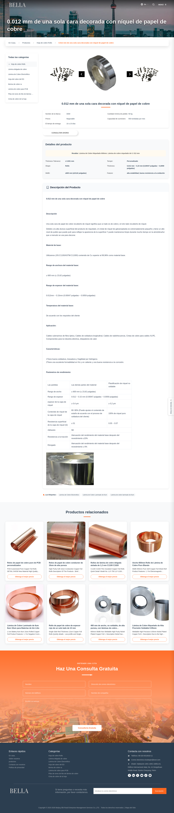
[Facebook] (129, 775)
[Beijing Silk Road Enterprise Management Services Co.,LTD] (20, 791)
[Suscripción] (159, 791)
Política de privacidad (16, 767)
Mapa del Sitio (130, 808)
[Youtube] (141, 775)
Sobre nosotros (14, 759)
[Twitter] (137, 775)
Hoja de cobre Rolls (56, 756)
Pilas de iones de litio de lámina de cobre (63, 773)
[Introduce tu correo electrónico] (123, 791)
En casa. (12, 756)
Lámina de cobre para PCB (58, 770)
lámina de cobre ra (55, 767)
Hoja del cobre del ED (56, 765)
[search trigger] (153, 4)
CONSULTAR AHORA (60, 133)
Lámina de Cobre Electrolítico (59, 761)
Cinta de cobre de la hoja (58, 776)
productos (12, 761)
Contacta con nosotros (17, 765)
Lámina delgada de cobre (58, 759)
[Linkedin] (133, 775)
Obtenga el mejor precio (24, 577)
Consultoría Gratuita (87, 728)
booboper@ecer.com (152, 760)
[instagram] (150, 775)
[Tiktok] (145, 775)
